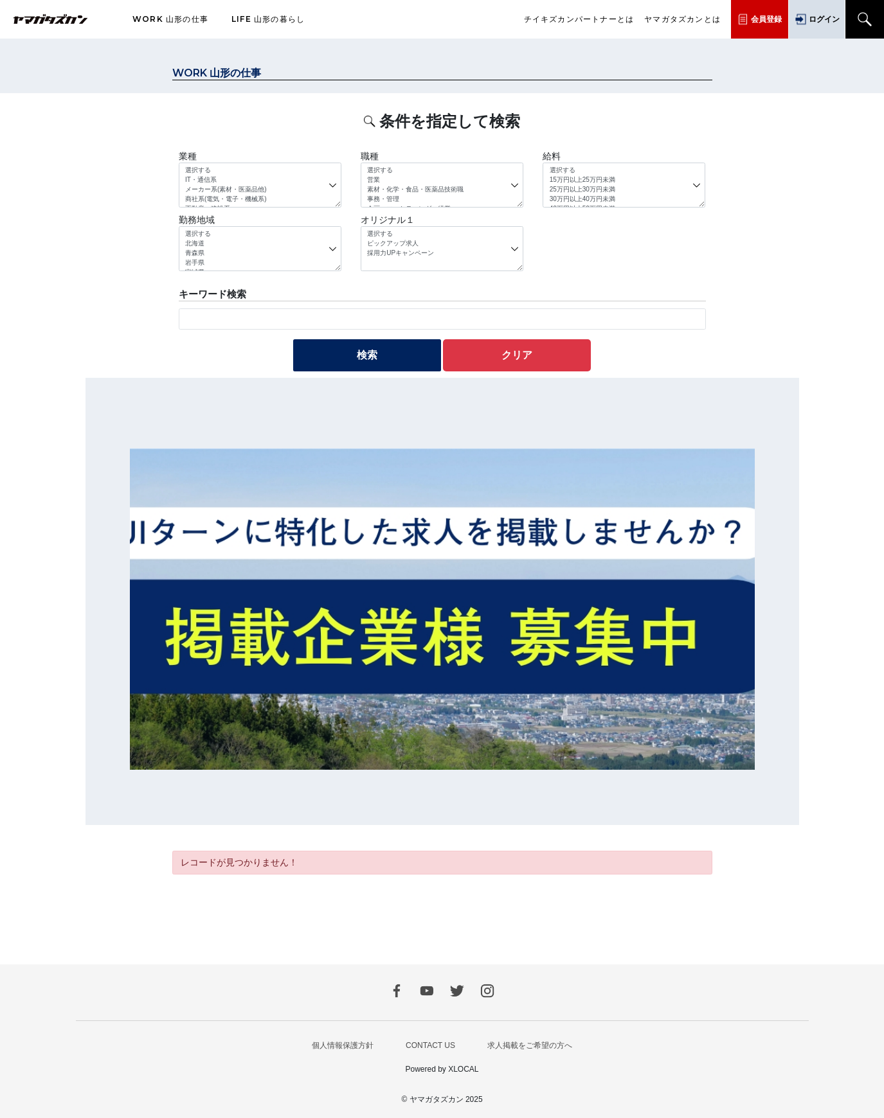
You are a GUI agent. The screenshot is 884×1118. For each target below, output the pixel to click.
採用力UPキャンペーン (442, 253)
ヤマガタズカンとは (682, 19)
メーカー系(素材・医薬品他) (260, 190)
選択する (260, 170)
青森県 (260, 253)
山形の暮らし (268, 19)
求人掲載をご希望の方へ (529, 1045)
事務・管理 (442, 199)
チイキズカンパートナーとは (579, 19)
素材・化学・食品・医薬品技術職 (442, 190)
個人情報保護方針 (343, 1045)
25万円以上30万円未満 (624, 190)
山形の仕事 (170, 19)
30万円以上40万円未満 (624, 199)
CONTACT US (430, 1045)
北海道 (260, 244)
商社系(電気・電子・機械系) (260, 199)
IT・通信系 (260, 180)
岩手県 (260, 263)
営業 (442, 180)
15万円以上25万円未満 (624, 180)
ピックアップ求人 (442, 244)
